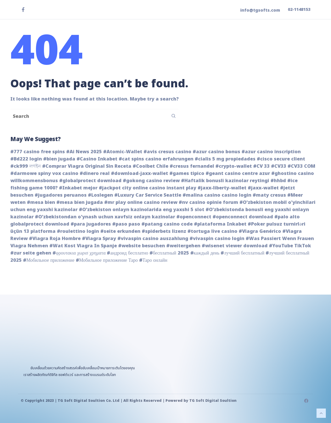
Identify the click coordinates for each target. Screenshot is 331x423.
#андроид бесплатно (127, 253)
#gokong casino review (151, 180)
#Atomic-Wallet (122, 151)
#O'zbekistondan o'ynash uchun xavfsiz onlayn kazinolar (105, 216)
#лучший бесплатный (242, 253)
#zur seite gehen (30, 253)
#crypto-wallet (233, 166)
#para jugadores (91, 224)
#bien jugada (59, 159)
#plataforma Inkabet (220, 224)
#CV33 (278, 166)
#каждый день (205, 253)
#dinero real (95, 173)
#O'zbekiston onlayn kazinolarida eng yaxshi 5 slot (141, 209)
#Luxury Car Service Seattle (147, 195)
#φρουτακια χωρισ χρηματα (79, 253)
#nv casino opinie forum (208, 202)
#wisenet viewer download (235, 245)
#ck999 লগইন (25, 166)
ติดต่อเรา (289, 45)
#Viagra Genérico (260, 231)
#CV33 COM (301, 166)
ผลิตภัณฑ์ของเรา (197, 45)
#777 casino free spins (37, 151)
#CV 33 (261, 166)
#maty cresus (269, 195)
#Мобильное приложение (48, 260)
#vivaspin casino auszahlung (152, 238)
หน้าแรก (162, 45)
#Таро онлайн (153, 260)
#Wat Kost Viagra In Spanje (83, 245)
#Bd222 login (26, 159)
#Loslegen (100, 195)
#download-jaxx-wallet (139, 173)
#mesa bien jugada (79, 202)
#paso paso (126, 224)
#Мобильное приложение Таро (107, 260)
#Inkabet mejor (78, 187)
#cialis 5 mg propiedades (225, 159)
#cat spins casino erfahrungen (156, 159)
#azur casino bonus (216, 151)
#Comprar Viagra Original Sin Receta (86, 166)
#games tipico (186, 173)
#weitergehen (183, 245)
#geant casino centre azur (238, 173)
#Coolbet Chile (150, 166)
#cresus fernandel (192, 166)
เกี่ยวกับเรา (260, 45)
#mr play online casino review (140, 202)
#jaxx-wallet (263, 187)
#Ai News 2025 (84, 151)
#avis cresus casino (167, 151)
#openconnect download (243, 216)
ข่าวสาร (233, 45)
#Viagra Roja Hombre (55, 238)
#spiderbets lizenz (164, 231)
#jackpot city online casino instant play (147, 187)
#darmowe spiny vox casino (44, 173)
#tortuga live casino (212, 231)
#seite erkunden (120, 231)
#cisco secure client (281, 159)
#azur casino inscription (271, 151)
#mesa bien (41, 202)
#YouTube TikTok (290, 245)
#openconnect (193, 216)
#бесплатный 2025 (169, 253)
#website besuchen (141, 245)
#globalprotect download (90, 180)
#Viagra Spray (99, 238)
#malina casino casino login (217, 195)
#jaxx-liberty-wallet (222, 187)
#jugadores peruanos (61, 195)
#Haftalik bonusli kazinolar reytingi (225, 180)
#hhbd (278, 180)
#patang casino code (167, 224)
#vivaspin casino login (217, 238)
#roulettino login (78, 231)
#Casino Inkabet (97, 159)
